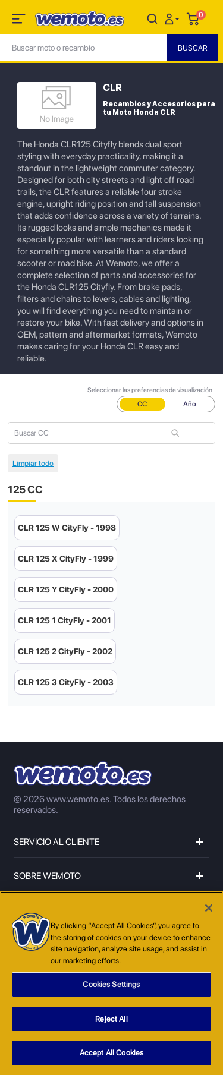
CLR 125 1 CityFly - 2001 (64, 620)
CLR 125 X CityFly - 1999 (66, 558)
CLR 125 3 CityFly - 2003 (66, 682)
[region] (111, 983)
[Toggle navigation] (19, 20)
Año (189, 404)
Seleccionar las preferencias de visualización (149, 390)
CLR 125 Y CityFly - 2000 (66, 589)
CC (142, 404)
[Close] (209, 908)
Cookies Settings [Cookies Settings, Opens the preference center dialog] (111, 984)
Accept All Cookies (111, 1052)
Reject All (111, 1018)
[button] (174, 18)
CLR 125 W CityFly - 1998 (67, 527)
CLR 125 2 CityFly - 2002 (65, 651)
